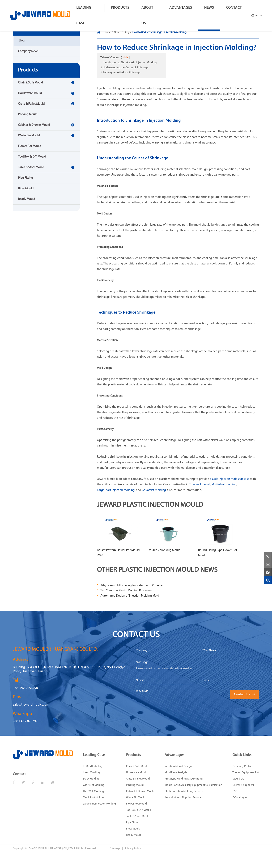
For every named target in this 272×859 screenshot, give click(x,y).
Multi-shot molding (223, 484)
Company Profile (242, 766)
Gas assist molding (154, 490)
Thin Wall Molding (93, 791)
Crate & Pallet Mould (31, 104)
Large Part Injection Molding (99, 803)
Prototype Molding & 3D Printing (184, 778)
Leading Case (83, 15)
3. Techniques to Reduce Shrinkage (120, 72)
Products (120, 8)
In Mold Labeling (93, 766)
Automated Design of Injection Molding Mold (129, 595)
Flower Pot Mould (29, 146)
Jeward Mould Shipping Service (183, 797)
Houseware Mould (30, 93)
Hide (125, 57)
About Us (147, 15)
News (209, 8)
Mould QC (238, 778)
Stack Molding (91, 778)
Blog (21, 40)
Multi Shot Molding (94, 797)
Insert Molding (91, 772)
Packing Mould (27, 114)
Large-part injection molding (116, 490)
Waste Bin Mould (29, 135)
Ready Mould (26, 199)
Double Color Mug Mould (164, 550)
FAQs (235, 791)
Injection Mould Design (178, 766)
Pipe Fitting (25, 178)
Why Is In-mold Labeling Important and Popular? (131, 585)
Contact (234, 8)
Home (107, 32)
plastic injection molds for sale (229, 479)
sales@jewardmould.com (31, 704)
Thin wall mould (199, 484)
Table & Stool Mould (31, 167)
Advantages (180, 8)
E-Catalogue (239, 797)
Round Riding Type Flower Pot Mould (217, 553)
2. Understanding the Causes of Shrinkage (124, 67)
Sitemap (115, 848)
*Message (142, 662)
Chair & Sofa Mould (30, 82)
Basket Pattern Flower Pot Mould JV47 (118, 553)
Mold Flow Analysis (176, 772)
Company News (28, 51)
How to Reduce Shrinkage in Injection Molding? (159, 32)
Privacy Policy (133, 848)
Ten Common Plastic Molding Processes (126, 590)
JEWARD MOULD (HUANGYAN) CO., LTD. (50, 848)
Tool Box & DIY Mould (32, 156)
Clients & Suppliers (243, 785)
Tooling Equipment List (245, 772)
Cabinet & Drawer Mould (34, 125)
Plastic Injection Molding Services (184, 791)
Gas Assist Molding (93, 785)
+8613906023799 (25, 721)
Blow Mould (25, 188)
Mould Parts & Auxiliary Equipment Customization (193, 785)
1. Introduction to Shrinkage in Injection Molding (128, 62)
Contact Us (244, 694)
